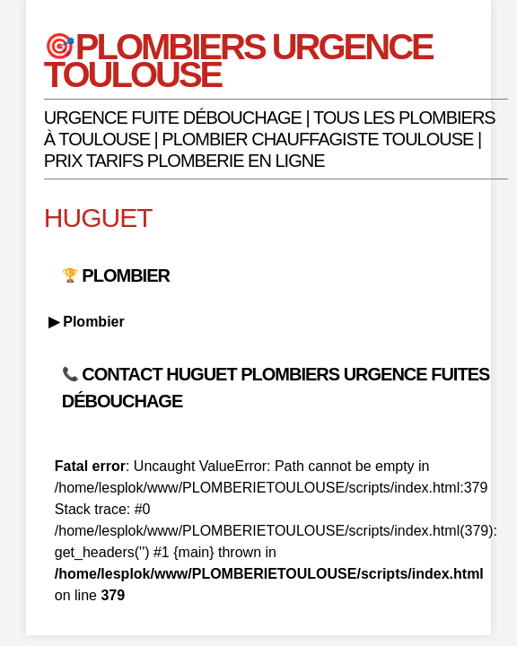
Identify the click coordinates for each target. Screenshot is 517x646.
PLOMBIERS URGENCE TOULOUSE (238, 60)
